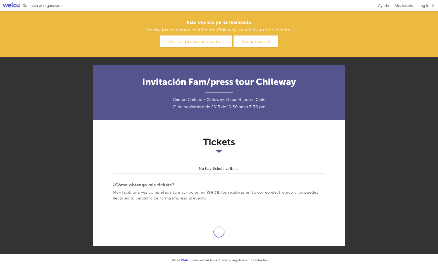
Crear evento (256, 41)
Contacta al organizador (43, 5)
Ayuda (383, 5)
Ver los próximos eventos (196, 41)
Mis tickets (404, 5)
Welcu (11, 5)
